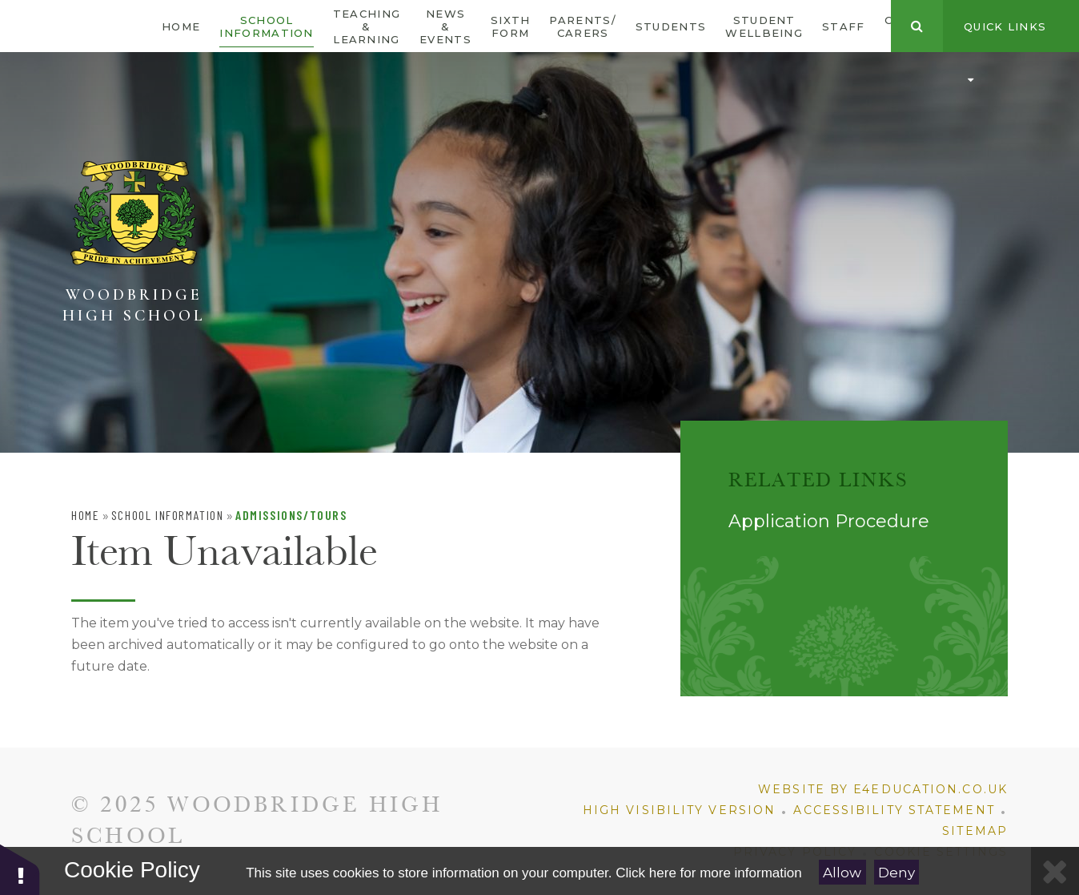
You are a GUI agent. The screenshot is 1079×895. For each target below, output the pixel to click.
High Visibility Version (679, 810)
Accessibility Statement (893, 810)
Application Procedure (828, 521)
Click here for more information (708, 873)
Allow (842, 873)
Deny (896, 873)
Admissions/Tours (291, 514)
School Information (167, 514)
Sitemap (975, 831)
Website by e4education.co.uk (883, 789)
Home (85, 514)
